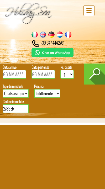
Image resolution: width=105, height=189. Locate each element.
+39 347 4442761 (48, 43)
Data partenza (40, 67)
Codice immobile (13, 101)
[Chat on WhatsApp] (53, 55)
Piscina (39, 86)
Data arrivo (10, 67)
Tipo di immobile (13, 86)
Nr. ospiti (66, 67)
